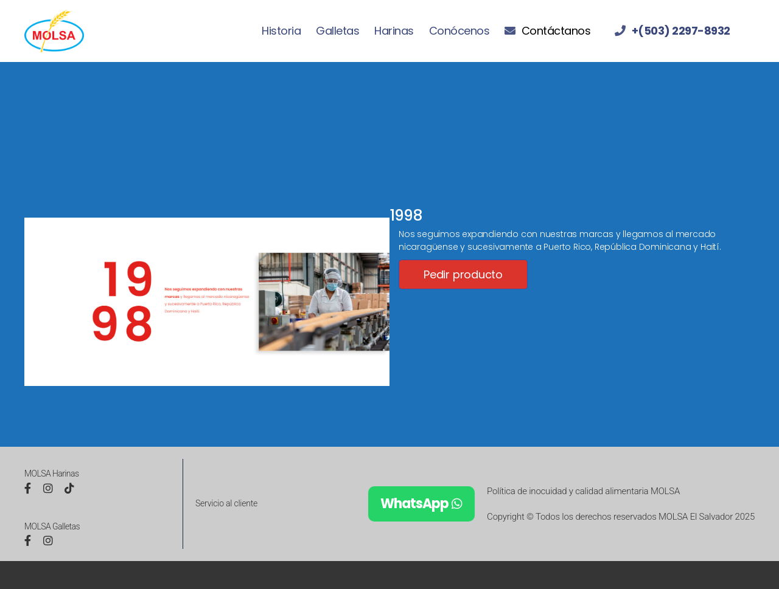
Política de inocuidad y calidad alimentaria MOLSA (583, 491)
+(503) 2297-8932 (681, 31)
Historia (281, 31)
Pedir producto (463, 274)
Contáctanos (556, 31)
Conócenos (459, 31)
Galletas (337, 31)
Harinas (394, 31)
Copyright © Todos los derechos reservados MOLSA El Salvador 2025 (621, 516)
